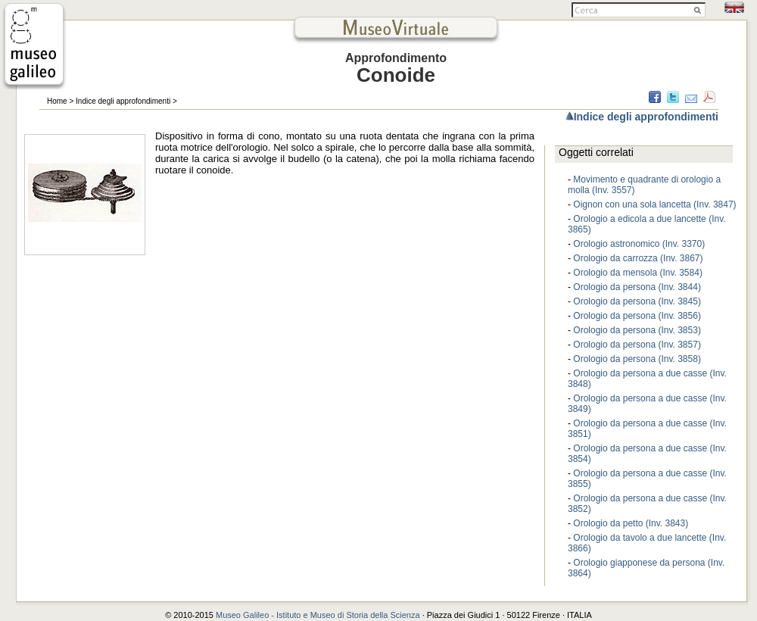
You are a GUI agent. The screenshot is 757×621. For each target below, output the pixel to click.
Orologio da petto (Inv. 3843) (630, 523)
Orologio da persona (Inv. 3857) (637, 344)
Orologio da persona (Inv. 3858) (637, 359)
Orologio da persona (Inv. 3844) (637, 287)
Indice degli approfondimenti (123, 101)
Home (57, 101)
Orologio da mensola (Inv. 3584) (637, 272)
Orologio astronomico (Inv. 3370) (639, 244)
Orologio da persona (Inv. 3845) (637, 301)
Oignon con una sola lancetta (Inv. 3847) (654, 204)
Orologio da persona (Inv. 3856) (637, 315)
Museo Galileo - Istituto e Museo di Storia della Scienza (318, 614)
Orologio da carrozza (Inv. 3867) (637, 258)
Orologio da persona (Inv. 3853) (637, 330)
